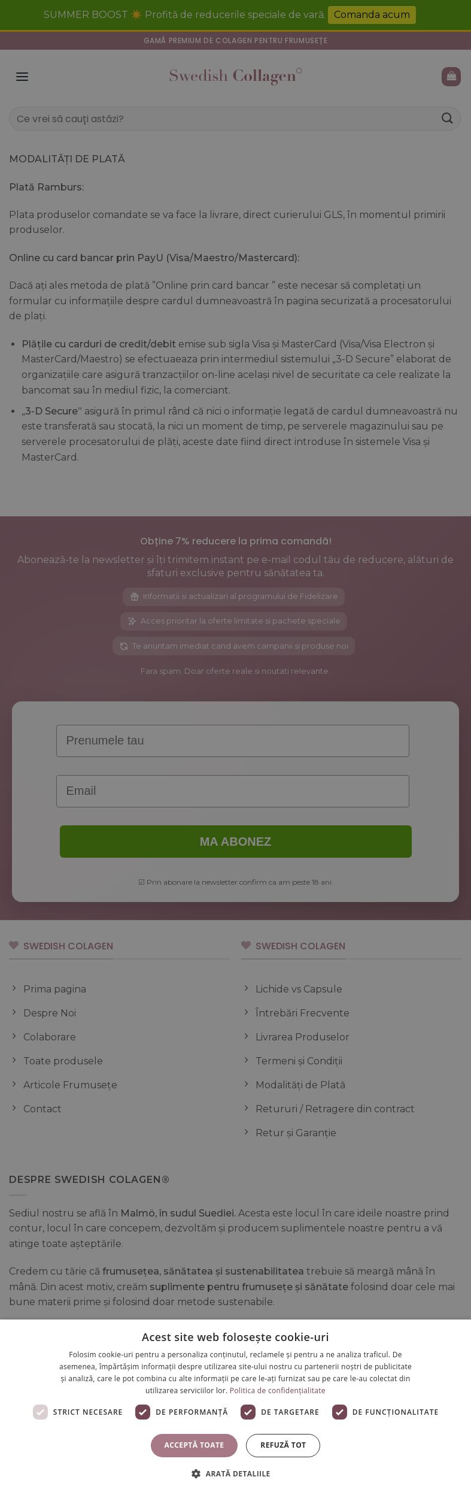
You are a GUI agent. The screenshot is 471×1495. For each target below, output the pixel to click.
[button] (235, 1473)
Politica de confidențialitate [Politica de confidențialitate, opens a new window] (278, 1390)
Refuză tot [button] (283, 1445)
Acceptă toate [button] (194, 1445)
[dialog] (235, 1407)
